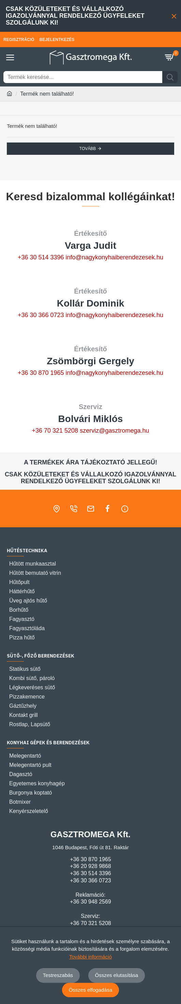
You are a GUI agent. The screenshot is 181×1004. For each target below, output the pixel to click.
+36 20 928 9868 (90, 866)
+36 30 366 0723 (41, 315)
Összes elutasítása (116, 975)
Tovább (87, 148)
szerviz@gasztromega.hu (114, 430)
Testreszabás (58, 975)
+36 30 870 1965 (41, 372)
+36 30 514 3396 (41, 257)
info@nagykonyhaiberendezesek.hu (114, 257)
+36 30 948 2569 (90, 902)
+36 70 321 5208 (55, 430)
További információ (90, 957)
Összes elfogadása (90, 990)
